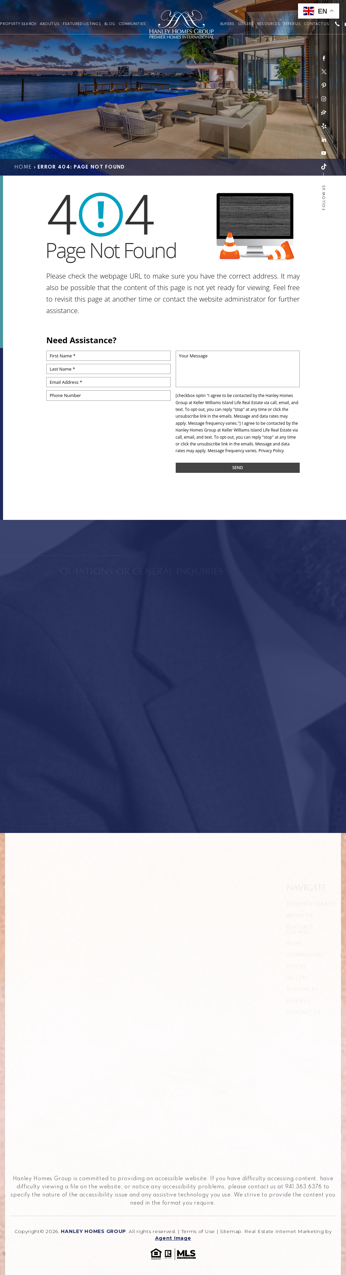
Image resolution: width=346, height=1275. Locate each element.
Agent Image (173, 1238)
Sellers (246, 24)
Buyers (227, 24)
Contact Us (316, 24)
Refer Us (292, 24)
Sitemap (231, 1231)
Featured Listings (82, 24)
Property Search (18, 24)
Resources (268, 24)
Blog (109, 24)
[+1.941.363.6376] (337, 24)
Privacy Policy (271, 451)
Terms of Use (198, 1231)
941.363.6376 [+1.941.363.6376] (303, 1187)
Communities (132, 24)
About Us (49, 24)
